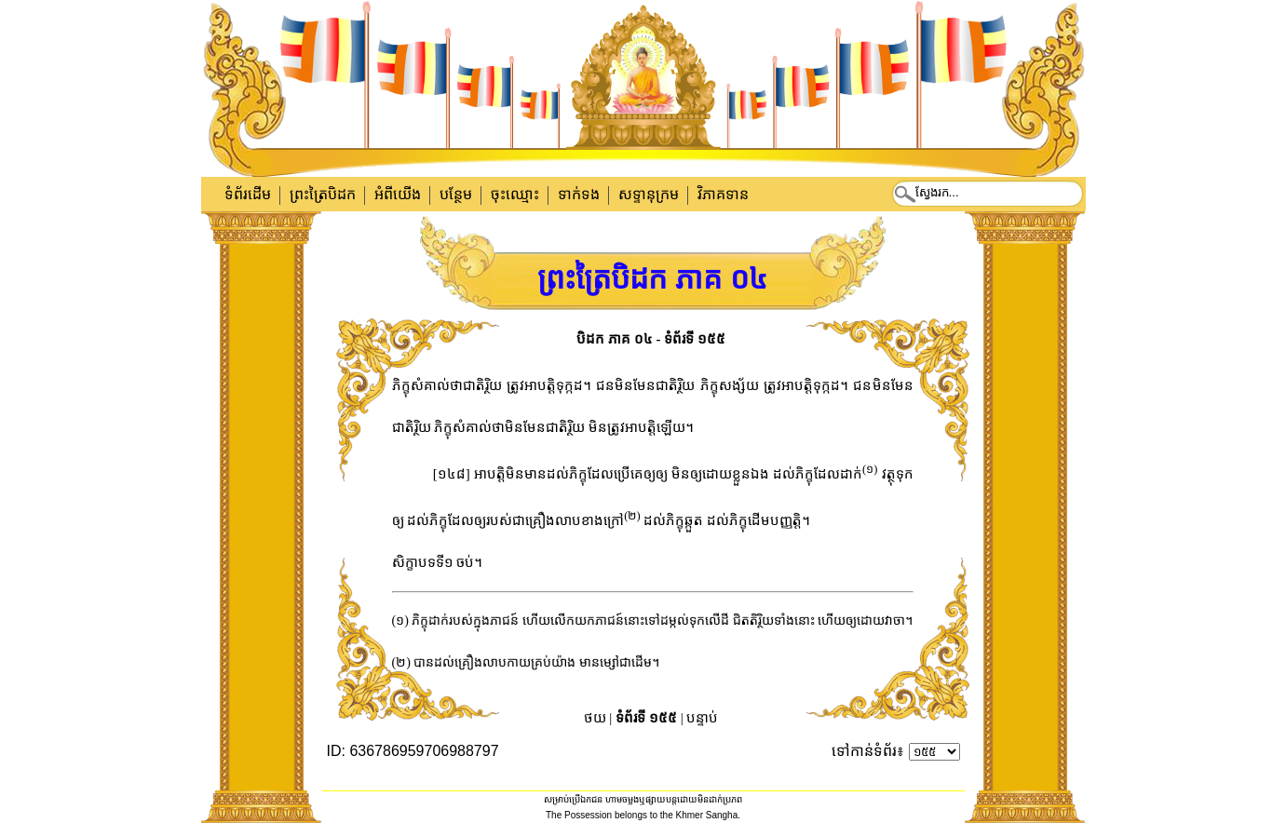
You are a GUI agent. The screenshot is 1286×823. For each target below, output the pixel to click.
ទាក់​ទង (579, 194)
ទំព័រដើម (247, 194)
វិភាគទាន (723, 194)
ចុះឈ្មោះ (515, 194)
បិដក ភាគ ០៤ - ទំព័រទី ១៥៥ (650, 338)
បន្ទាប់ (702, 717)
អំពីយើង (397, 194)
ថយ (595, 717)
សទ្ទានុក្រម (648, 194)
